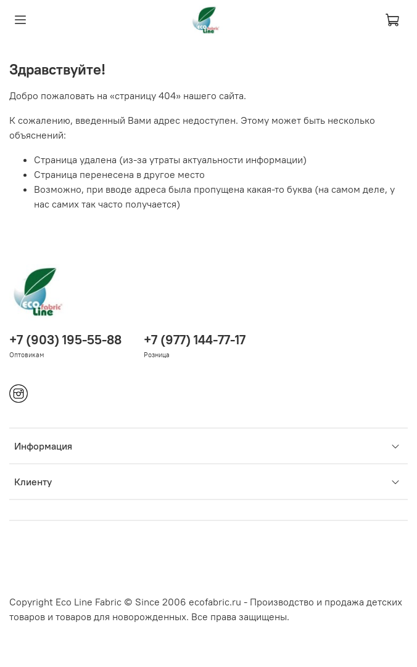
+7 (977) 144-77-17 (195, 339)
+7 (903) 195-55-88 (65, 339)
